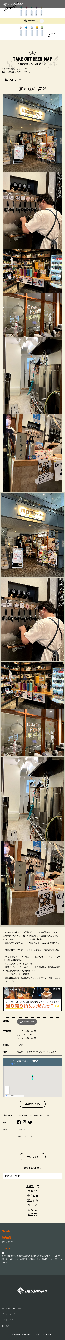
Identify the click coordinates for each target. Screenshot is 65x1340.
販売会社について (9, 1242)
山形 (30, 1209)
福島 (30, 1214)
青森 (30, 1191)
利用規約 (5, 1326)
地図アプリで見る (32, 1104)
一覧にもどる (32, 1157)
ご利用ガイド (7, 1320)
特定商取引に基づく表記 (12, 1308)
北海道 (30, 1186)
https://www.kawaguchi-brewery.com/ (33, 1115)
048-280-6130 (27, 1022)
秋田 (30, 1205)
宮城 (29, 1200)
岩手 (29, 1195)
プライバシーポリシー (11, 1314)
